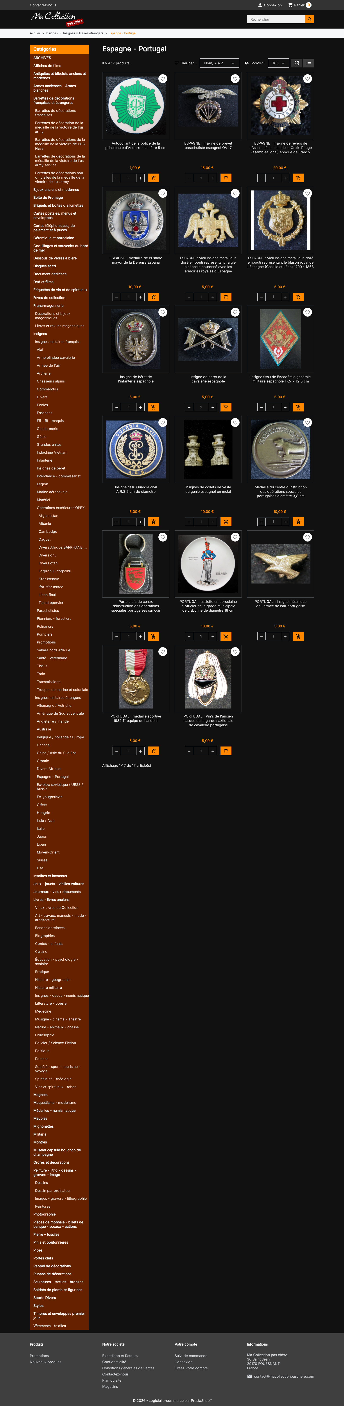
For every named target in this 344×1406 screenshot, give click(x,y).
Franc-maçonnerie (48, 305)
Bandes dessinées (49, 928)
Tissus (42, 666)
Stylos (38, 1305)
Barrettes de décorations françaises (55, 112)
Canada (43, 745)
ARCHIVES (42, 58)
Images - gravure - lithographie (61, 1198)
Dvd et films (43, 282)
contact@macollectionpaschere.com (284, 1376)
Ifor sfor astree (51, 587)
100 (279, 63)
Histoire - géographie (52, 979)
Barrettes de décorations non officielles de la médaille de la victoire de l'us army (59, 177)
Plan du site (111, 1380)
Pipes (37, 1250)
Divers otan (48, 563)
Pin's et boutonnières (50, 1242)
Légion (42, 484)
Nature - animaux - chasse (57, 1027)
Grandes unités (49, 444)
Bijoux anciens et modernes (56, 189)
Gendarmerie (47, 428)
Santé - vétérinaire (52, 658)
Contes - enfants (49, 943)
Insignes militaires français (57, 341)
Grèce (42, 805)
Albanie (45, 523)
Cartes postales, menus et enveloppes (54, 215)
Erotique (42, 971)
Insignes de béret (51, 468)
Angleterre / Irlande (53, 721)
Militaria (39, 1134)
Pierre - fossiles (46, 1234)
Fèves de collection (49, 297)
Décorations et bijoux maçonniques (52, 315)
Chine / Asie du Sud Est (56, 753)
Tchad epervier (51, 602)
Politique (42, 1051)
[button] (269, 5)
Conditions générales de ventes (128, 1368)
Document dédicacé (49, 274)
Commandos (47, 389)
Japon (42, 836)
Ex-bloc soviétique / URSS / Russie (60, 786)
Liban (41, 844)
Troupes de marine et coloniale (62, 689)
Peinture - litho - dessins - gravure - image (54, 1172)
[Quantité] (128, 178)
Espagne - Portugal (53, 776)
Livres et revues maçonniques (59, 326)
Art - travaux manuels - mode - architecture (60, 917)
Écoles (42, 405)
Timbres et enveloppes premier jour (59, 1315)
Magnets (40, 1095)
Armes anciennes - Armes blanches (54, 88)
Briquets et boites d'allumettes (58, 205)
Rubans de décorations (52, 1274)
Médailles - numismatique (54, 1110)
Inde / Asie (45, 820)
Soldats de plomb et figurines (57, 1290)
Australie (44, 729)
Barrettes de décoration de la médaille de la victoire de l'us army (59, 127)
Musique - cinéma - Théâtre (58, 1019)
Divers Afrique (49, 768)
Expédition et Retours (120, 1355)
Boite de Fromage (48, 197)
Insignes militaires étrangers (58, 697)
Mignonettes (43, 1126)
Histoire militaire (48, 987)
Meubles (40, 1118)
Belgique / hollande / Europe (60, 737)
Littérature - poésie (50, 1003)
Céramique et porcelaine (53, 238)
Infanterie (44, 460)
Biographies (45, 935)
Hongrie (43, 812)
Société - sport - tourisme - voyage (57, 1068)
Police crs (45, 626)
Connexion (183, 1362)
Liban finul (47, 594)
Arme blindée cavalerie (56, 357)
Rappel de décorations (52, 1266)
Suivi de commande (191, 1355)
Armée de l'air (48, 365)
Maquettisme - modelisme (54, 1102)
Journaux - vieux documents (57, 892)
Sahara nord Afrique (53, 650)
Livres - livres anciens (51, 899)
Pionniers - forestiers (54, 618)
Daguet (44, 539)
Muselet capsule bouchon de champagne (57, 1152)
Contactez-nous (43, 5)
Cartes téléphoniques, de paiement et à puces (54, 227)
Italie (41, 828)
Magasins (110, 1386)
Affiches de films (47, 65)
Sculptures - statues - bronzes (58, 1282)
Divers (42, 397)
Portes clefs (43, 1258)
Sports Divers (44, 1297)
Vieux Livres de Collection (56, 907)
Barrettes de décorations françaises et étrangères (53, 100)
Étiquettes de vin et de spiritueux (60, 290)
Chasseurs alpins (51, 381)
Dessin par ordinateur (53, 1190)
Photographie (44, 1214)
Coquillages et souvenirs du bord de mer (60, 248)
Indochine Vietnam (52, 452)
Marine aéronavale (52, 492)
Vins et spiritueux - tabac (55, 1087)
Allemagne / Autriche (54, 705)
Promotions (46, 642)
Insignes (40, 334)
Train (41, 674)
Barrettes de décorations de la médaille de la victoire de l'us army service (60, 160)
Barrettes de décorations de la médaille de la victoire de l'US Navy (60, 143)
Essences (44, 413)
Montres (40, 1142)
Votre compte (186, 1344)
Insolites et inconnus (50, 876)
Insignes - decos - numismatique (62, 995)
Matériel (43, 500)
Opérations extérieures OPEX (61, 508)
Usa (40, 868)
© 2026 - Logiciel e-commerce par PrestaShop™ (172, 1400)
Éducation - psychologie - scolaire (56, 961)
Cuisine (41, 951)
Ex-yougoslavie (50, 797)
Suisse (42, 860)
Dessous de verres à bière (55, 258)
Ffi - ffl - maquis (50, 421)
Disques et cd (44, 266)
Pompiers (44, 634)
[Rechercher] (276, 19)
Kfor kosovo (49, 579)
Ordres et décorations (51, 1162)
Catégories (44, 49)
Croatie (43, 761)
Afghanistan (48, 515)
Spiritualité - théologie (53, 1079)
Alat (40, 349)
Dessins (41, 1182)
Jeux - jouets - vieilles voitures (58, 884)
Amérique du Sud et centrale (60, 713)
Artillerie (43, 373)
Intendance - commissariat (59, 476)
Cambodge (48, 531)
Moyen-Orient (48, 852)
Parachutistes (48, 610)
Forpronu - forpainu (55, 571)
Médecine (43, 1011)
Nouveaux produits (45, 1362)
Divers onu (47, 555)
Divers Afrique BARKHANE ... (63, 547)
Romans (41, 1058)
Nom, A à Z (220, 63)
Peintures (42, 1206)
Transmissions (48, 681)
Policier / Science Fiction (55, 1043)
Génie (41, 436)
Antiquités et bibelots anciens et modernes (59, 75)
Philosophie (44, 1035)
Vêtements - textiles (49, 1326)
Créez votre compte (191, 1368)
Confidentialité (114, 1362)
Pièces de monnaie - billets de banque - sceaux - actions (58, 1224)
